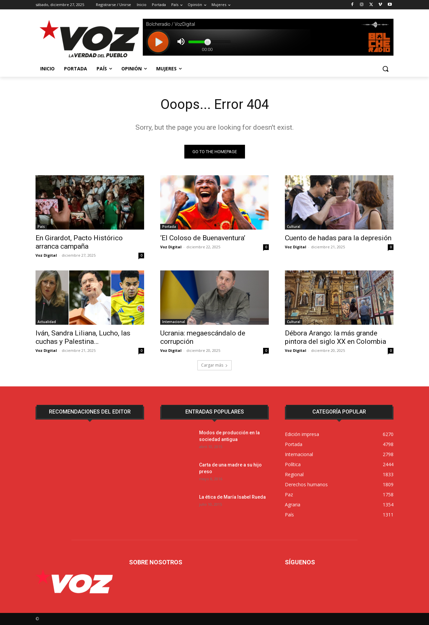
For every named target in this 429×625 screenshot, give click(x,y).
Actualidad (47, 321)
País (41, 226)
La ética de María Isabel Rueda (232, 497)
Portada (169, 226)
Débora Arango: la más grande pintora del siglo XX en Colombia (335, 337)
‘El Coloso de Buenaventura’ (202, 238)
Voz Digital (46, 255)
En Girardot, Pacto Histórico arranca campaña (79, 242)
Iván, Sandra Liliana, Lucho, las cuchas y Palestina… (83, 337)
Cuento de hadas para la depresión (338, 238)
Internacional (173, 321)
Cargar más (214, 365)
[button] (385, 69)
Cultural (293, 226)
